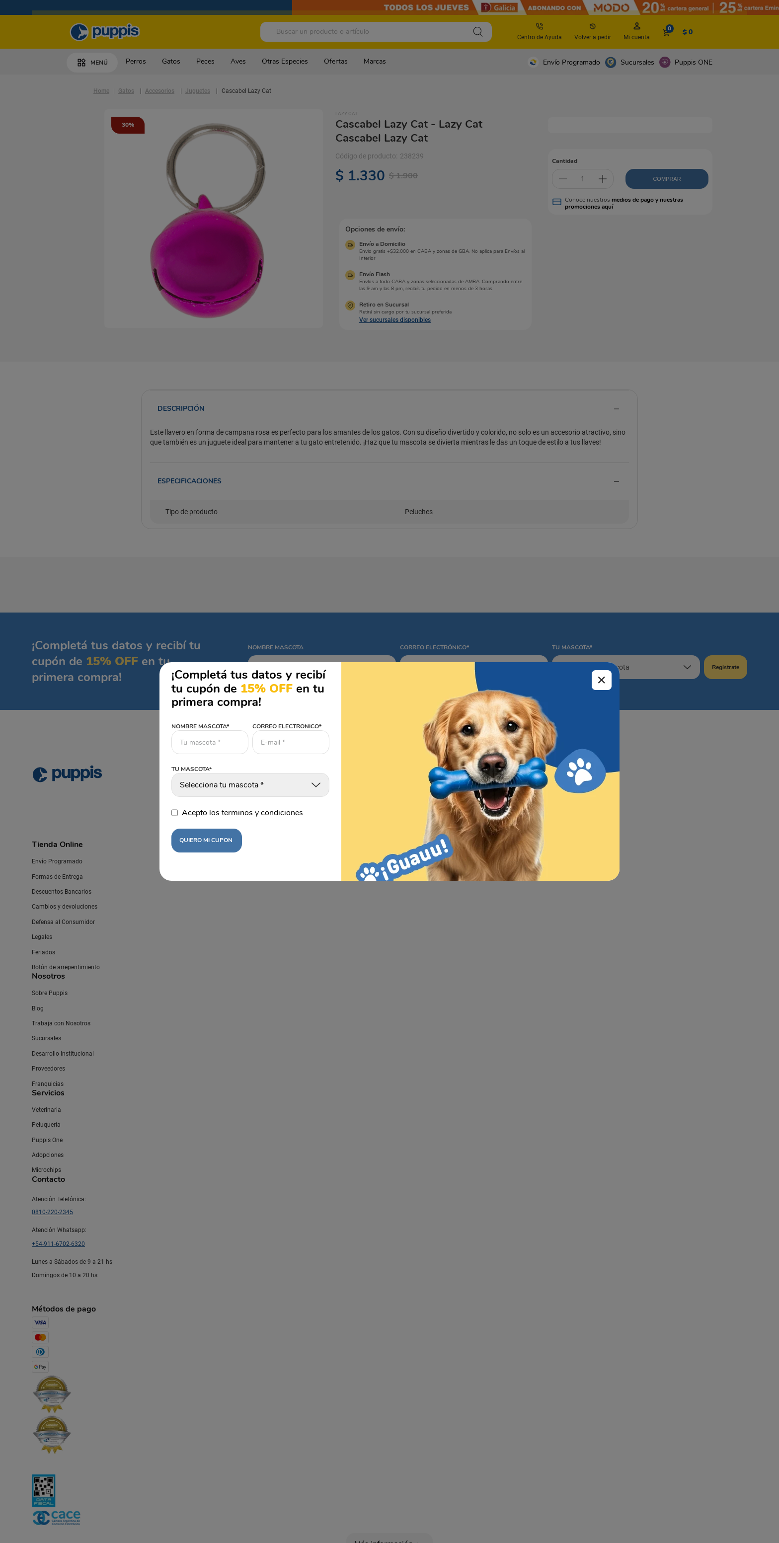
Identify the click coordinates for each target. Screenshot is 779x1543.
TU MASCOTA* (191, 769)
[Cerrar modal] (602, 680)
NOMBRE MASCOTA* (200, 726)
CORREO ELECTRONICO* (286, 726)
